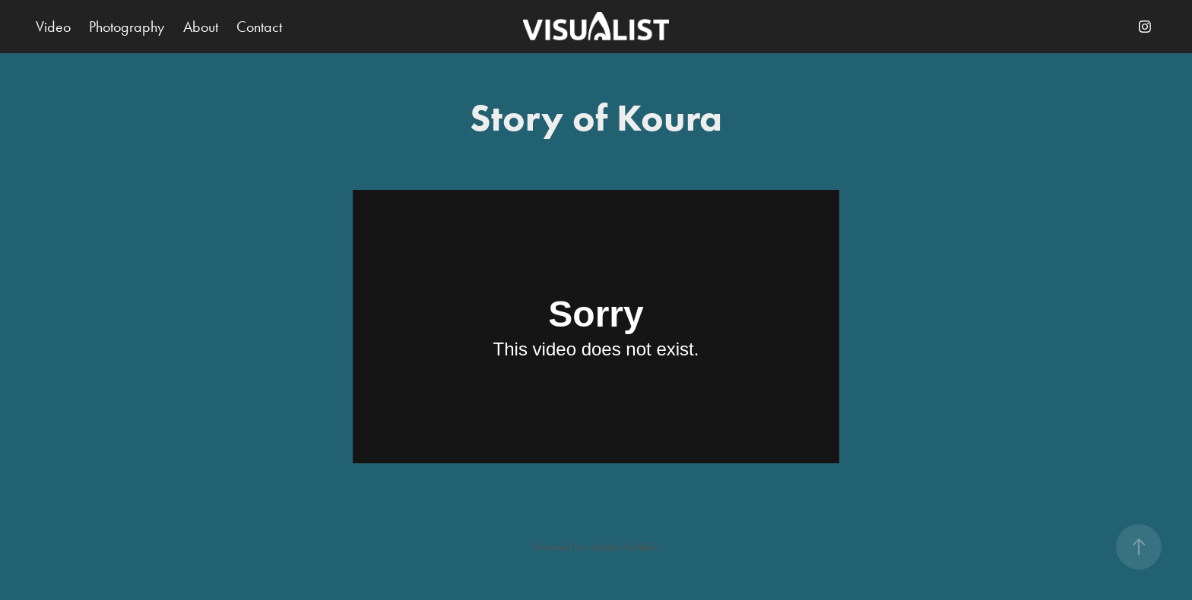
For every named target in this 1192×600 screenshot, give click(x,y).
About (200, 26)
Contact (259, 26)
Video (53, 26)
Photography (126, 26)
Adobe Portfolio (624, 547)
